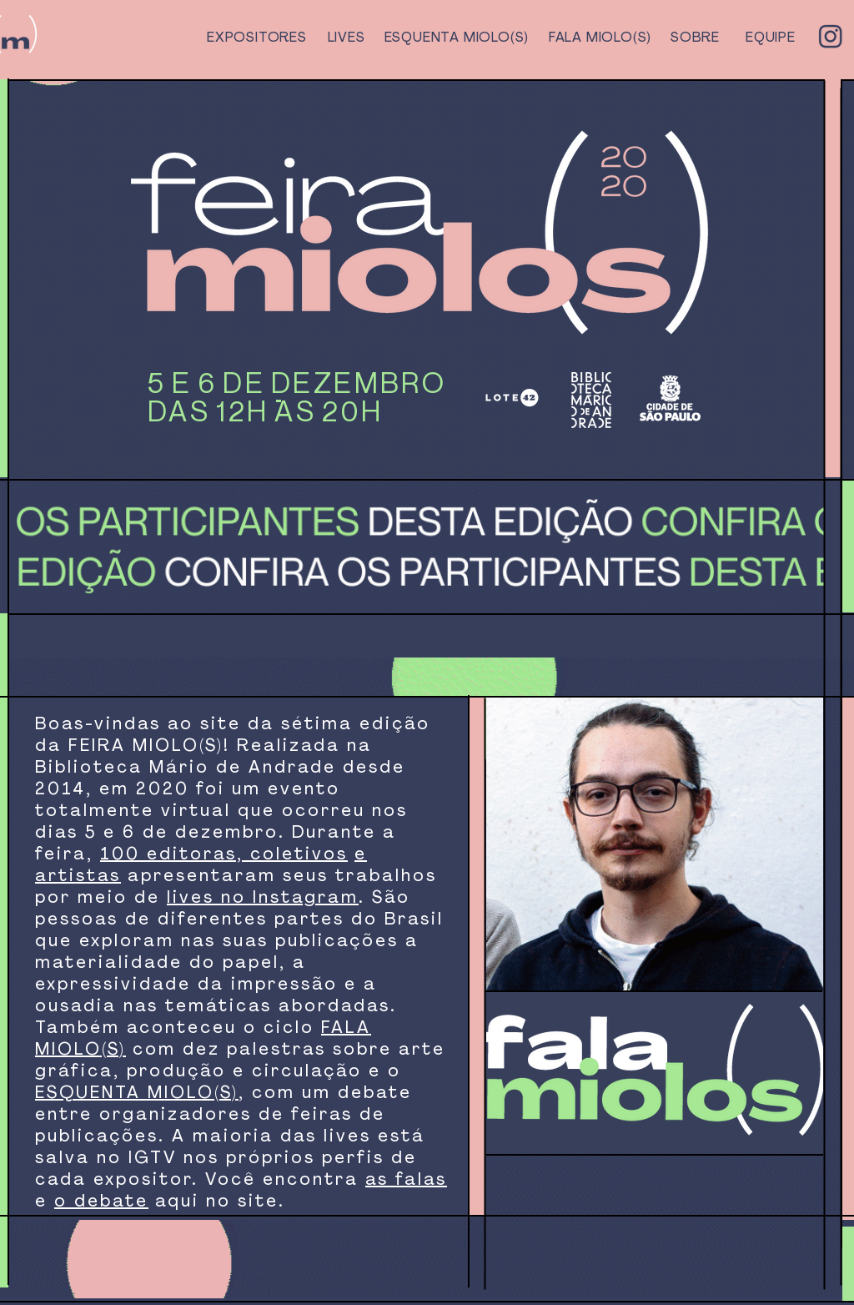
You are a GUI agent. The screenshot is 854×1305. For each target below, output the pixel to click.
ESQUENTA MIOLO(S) (137, 1094)
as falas (406, 1180)
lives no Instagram (263, 898)
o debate (101, 1202)
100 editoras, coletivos (224, 855)
